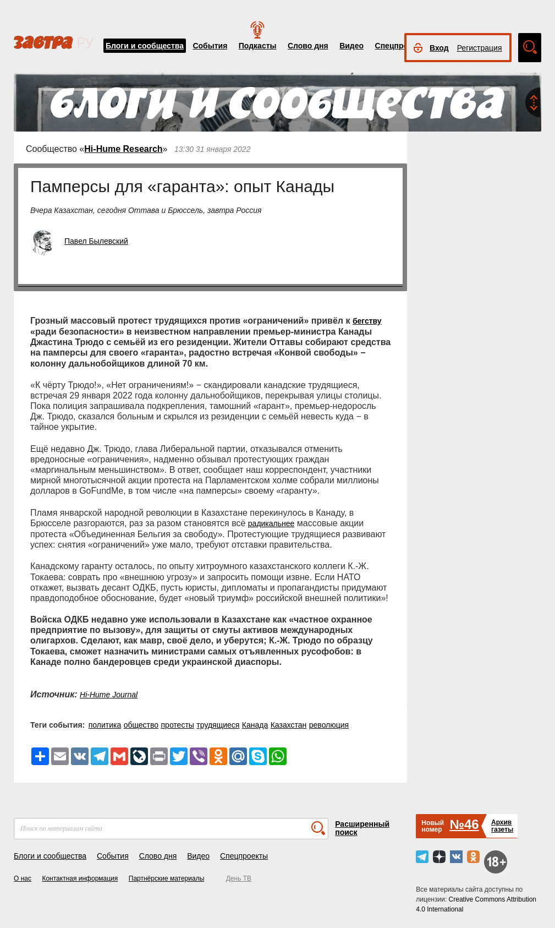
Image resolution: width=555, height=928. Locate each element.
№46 (464, 824)
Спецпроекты (401, 45)
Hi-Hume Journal (109, 694)
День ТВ (238, 878)
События (210, 45)
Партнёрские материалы (167, 878)
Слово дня (308, 45)
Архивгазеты (502, 825)
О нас (22, 878)
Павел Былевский (96, 241)
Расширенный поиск (362, 828)
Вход (439, 47)
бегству (367, 320)
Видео (351, 45)
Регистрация (479, 47)
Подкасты (258, 45)
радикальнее (271, 523)
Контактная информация (80, 878)
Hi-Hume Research (123, 149)
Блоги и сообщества (145, 45)
